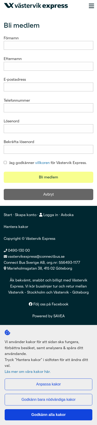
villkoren (42, 163)
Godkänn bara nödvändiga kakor (48, 400)
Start (8, 215)
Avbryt (48, 194)
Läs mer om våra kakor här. (28, 372)
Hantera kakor (16, 227)
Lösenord (11, 121)
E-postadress (15, 79)
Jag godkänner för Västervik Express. (45, 163)
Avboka (67, 215)
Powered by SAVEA (48, 316)
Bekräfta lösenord (19, 142)
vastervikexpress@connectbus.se (36, 256)
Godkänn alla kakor (48, 415)
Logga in (48, 215)
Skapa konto (25, 215)
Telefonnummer (17, 100)
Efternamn (13, 59)
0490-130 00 (17, 250)
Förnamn (11, 38)
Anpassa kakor (48, 384)
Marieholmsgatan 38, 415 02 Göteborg (39, 268)
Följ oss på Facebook (49, 304)
